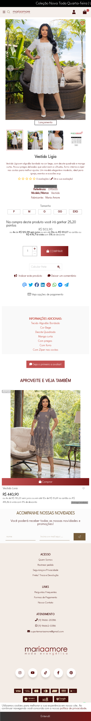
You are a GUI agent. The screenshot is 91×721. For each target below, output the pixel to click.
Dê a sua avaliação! (62, 179)
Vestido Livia (10, 488)
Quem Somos (46, 560)
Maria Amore (52, 197)
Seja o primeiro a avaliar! (45, 364)
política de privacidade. (73, 710)
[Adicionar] (34, 248)
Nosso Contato (45, 602)
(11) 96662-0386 (45, 626)
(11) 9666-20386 (45, 620)
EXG (75, 211)
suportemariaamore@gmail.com (45, 631)
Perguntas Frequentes (45, 592)
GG (60, 211)
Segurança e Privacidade (45, 570)
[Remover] (34, 253)
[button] (10, 68)
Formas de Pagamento (45, 597)
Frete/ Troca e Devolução (46, 575)
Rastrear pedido (46, 565)
